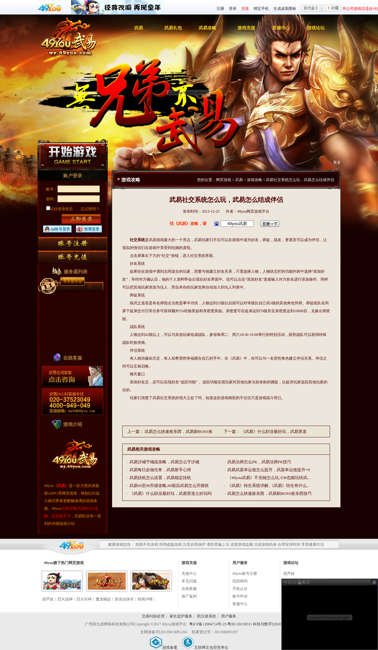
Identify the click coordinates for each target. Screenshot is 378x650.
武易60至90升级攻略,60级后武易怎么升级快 (168, 485)
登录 (233, 8)
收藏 (333, 8)
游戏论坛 (316, 28)
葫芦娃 (48, 599)
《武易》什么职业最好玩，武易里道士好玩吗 (170, 493)
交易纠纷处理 (153, 616)
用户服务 (228, 616)
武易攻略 (207, 28)
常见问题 (189, 581)
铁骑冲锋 (145, 599)
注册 (220, 8)
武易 (138, 28)
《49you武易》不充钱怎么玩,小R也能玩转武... (268, 477)
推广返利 (189, 596)
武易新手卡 (61, 516)
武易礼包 (173, 28)
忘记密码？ (90, 209)
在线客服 (189, 588)
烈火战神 (65, 599)
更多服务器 (72, 281)
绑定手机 (261, 8)
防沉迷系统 (206, 616)
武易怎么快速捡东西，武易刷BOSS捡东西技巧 (269, 493)
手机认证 (240, 588)
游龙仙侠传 (124, 599)
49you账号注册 (244, 573)
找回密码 (240, 581)
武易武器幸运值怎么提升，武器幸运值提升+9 (268, 469)
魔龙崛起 (103, 599)
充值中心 (189, 573)
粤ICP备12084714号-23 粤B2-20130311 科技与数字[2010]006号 (240, 624)
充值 (245, 8)
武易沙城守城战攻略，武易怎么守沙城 (164, 461)
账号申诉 (240, 596)
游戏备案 (163, 647)
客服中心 (281, 28)
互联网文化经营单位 (205, 647)
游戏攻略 (254, 180)
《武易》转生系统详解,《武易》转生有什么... (268, 485)
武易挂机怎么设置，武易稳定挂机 (160, 477)
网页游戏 (223, 180)
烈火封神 (84, 599)
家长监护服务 (181, 616)
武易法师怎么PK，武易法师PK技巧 (259, 461)
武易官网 (68, 508)
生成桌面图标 (284, 8)
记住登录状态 (59, 209)
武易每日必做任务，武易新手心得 (160, 469)
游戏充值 (246, 28)
